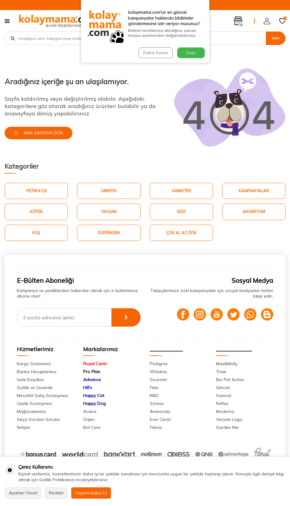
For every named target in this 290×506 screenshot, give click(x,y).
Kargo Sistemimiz (34, 363)
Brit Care (92, 427)
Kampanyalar (254, 190)
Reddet (56, 493)
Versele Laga (229, 419)
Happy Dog (94, 403)
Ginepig (108, 190)
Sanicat (223, 395)
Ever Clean (160, 419)
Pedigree (159, 363)
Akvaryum (254, 211)
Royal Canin (95, 363)
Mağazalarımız (31, 411)
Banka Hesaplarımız (37, 371)
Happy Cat (93, 395)
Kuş (36, 232)
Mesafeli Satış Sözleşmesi (42, 395)
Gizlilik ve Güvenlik (35, 387)
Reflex (222, 403)
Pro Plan (91, 371)
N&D (154, 395)
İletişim (23, 427)
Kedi (181, 211)
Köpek (36, 211)
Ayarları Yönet (23, 493)
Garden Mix (227, 427)
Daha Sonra (155, 52)
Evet (191, 52)
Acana (89, 411)
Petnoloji (36, 190)
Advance (92, 379)
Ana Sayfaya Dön (38, 133)
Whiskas (158, 371)
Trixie (221, 371)
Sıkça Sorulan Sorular (38, 419)
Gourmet (158, 379)
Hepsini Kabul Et (91, 493)
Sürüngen (108, 232)
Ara (276, 38)
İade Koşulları (30, 379)
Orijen (89, 419)
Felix (154, 387)
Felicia (156, 427)
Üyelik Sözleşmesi (34, 403)
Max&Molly (226, 363)
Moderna (225, 411)
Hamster (181, 190)
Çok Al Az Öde (181, 232)
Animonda (160, 411)
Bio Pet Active (230, 379)
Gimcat (223, 387)
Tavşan (108, 211)
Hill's (87, 387)
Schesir (157, 403)
